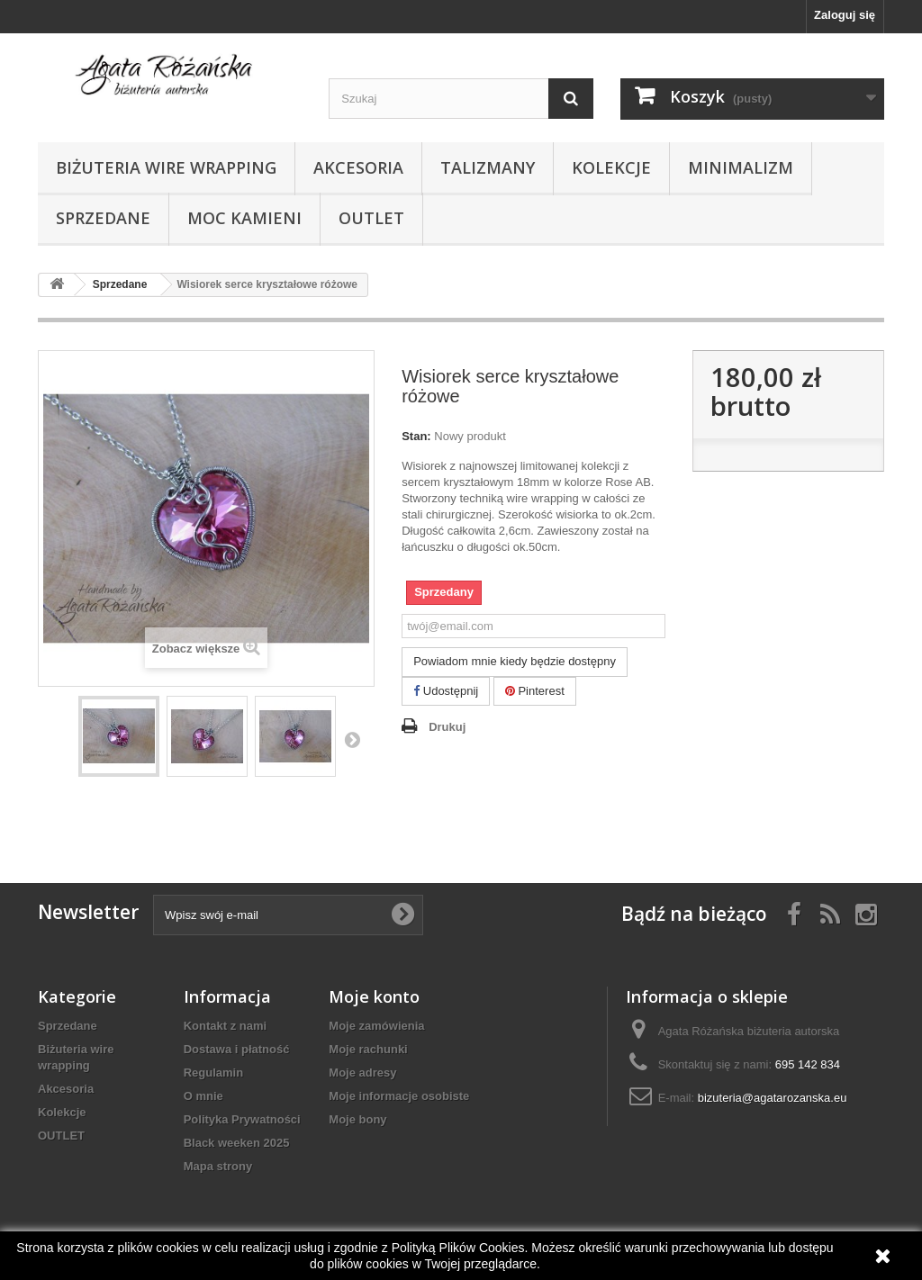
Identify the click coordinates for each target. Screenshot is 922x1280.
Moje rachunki (368, 1049)
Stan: (416, 436)
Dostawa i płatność (237, 1049)
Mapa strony (218, 1166)
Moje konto (374, 996)
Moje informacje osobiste (399, 1096)
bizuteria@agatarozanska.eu (772, 1097)
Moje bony (357, 1119)
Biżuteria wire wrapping (166, 167)
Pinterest (535, 691)
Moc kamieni (244, 218)
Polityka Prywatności (242, 1119)
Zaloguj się (844, 15)
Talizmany (487, 167)
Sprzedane (103, 218)
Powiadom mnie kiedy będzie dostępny (514, 661)
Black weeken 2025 (237, 1142)
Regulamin (213, 1072)
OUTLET (371, 218)
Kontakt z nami (225, 1025)
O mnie (203, 1096)
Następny (352, 739)
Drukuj (447, 727)
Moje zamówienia (376, 1025)
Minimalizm (740, 167)
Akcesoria (358, 167)
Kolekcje (611, 167)
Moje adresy (362, 1072)
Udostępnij (445, 691)
